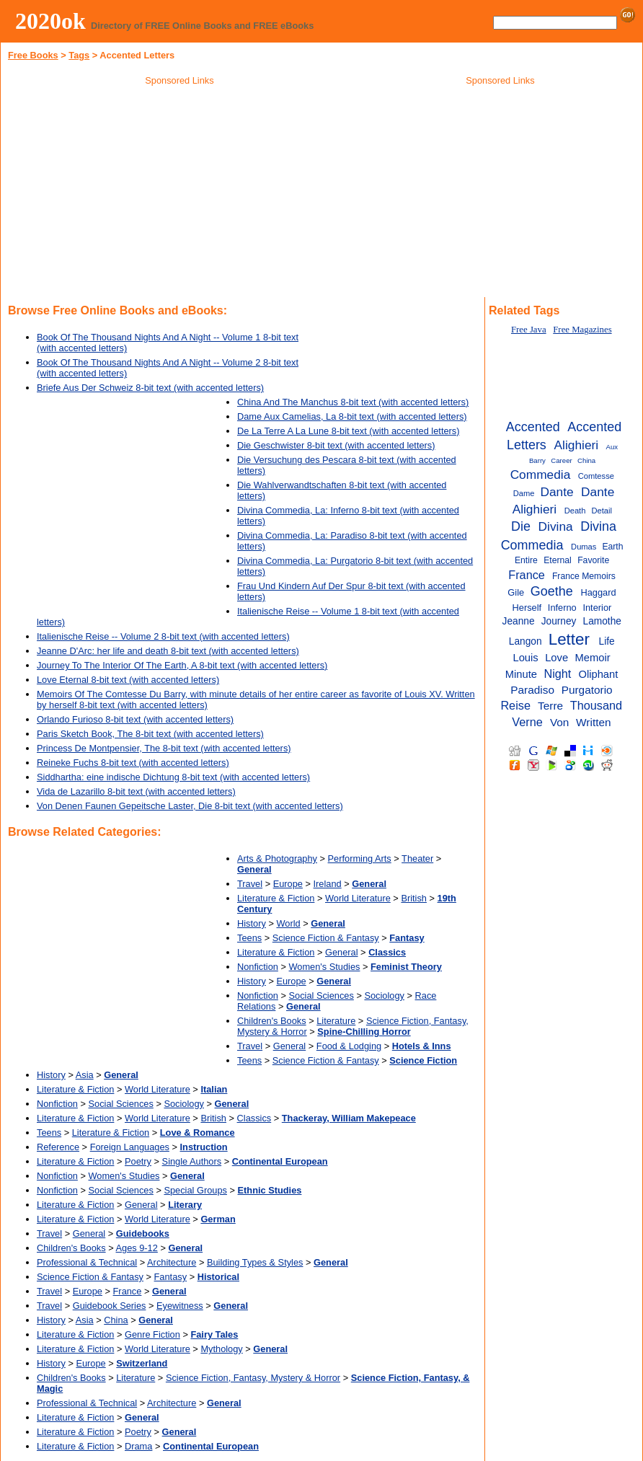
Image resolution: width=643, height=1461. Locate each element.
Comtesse (596, 476)
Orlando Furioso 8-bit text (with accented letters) (135, 719)
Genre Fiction (152, 1334)
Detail (601, 510)
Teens (249, 937)
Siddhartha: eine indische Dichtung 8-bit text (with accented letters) (173, 777)
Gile (515, 592)
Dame (524, 493)
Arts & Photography (277, 858)
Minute (521, 674)
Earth (612, 547)
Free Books (33, 55)
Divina (555, 526)
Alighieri (576, 445)
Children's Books (271, 1020)
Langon (525, 641)
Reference (58, 1147)
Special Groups (195, 1190)
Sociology (384, 995)
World (288, 923)
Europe (288, 883)
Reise (515, 705)
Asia (85, 1074)
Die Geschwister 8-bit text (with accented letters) (336, 445)
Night (557, 673)
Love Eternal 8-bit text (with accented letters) (128, 679)
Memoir (593, 657)
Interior (596, 607)
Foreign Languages (129, 1147)
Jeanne (518, 621)
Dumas (583, 546)
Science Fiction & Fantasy (325, 937)
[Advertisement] (179, 194)
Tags (78, 55)
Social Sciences (321, 995)
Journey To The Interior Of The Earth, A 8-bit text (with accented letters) (182, 665)
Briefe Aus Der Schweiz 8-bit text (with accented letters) (150, 387)
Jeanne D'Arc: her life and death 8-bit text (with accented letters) (168, 650)
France (127, 1291)
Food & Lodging (348, 1046)
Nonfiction (257, 966)
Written (593, 722)
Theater (417, 858)
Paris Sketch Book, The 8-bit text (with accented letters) (150, 733)
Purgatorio (587, 690)
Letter (569, 639)
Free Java (528, 330)
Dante (556, 492)
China (116, 1320)
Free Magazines (582, 330)
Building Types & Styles (255, 1262)
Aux (612, 447)
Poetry (138, 1161)
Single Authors (192, 1161)
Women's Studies (324, 966)
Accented (533, 427)
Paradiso (532, 690)
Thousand (596, 705)
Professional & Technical (87, 1262)
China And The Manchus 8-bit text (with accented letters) (353, 402)
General (341, 952)
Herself (527, 607)
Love (556, 657)
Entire (526, 560)
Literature (335, 1020)
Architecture (171, 1262)
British (414, 898)
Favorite (593, 560)
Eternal (558, 560)
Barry (537, 460)
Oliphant (598, 674)
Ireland (328, 883)
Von (559, 722)
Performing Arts (359, 858)
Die (521, 526)
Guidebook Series (109, 1305)
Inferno (562, 607)
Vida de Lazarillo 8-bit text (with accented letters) (136, 791)
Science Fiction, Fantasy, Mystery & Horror (253, 1377)
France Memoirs (584, 576)
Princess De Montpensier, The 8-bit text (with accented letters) (164, 748)
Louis (525, 657)
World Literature (358, 898)
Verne (527, 721)
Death (575, 510)
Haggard (598, 592)
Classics (254, 1118)
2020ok (50, 21)
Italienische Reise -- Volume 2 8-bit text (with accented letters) (163, 636)
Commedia (540, 474)
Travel (249, 883)
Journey (559, 621)
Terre (550, 705)
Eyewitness (179, 1305)
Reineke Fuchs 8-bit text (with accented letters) (133, 762)
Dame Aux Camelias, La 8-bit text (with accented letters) (352, 416)
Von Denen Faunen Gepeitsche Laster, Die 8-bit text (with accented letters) (190, 805)
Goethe (552, 591)
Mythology (221, 1348)
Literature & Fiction (275, 898)
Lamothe (602, 621)
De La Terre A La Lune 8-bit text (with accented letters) (348, 430)
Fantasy (170, 1276)
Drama (138, 1446)
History (251, 923)
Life (607, 641)
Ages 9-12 (137, 1247)
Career (561, 460)
